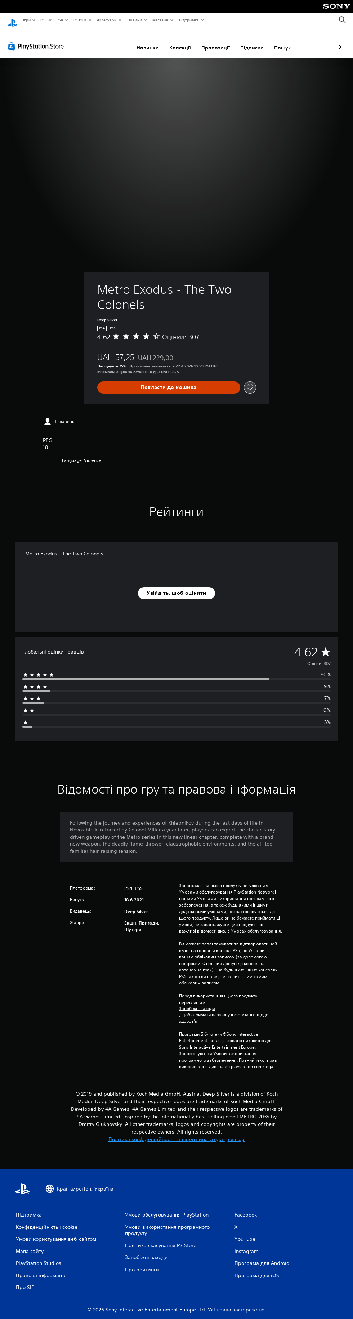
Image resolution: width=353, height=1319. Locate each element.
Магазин (160, 19)
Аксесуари (107, 19)
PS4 (60, 19)
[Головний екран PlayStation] (12, 20)
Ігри (27, 19)
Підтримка (189, 19)
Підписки (213, 41)
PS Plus (80, 19)
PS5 (43, 19)
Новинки (109, 41)
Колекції (142, 41)
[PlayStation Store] (37, 39)
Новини (135, 19)
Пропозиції (177, 41)
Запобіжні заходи (197, 1002)
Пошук (244, 41)
